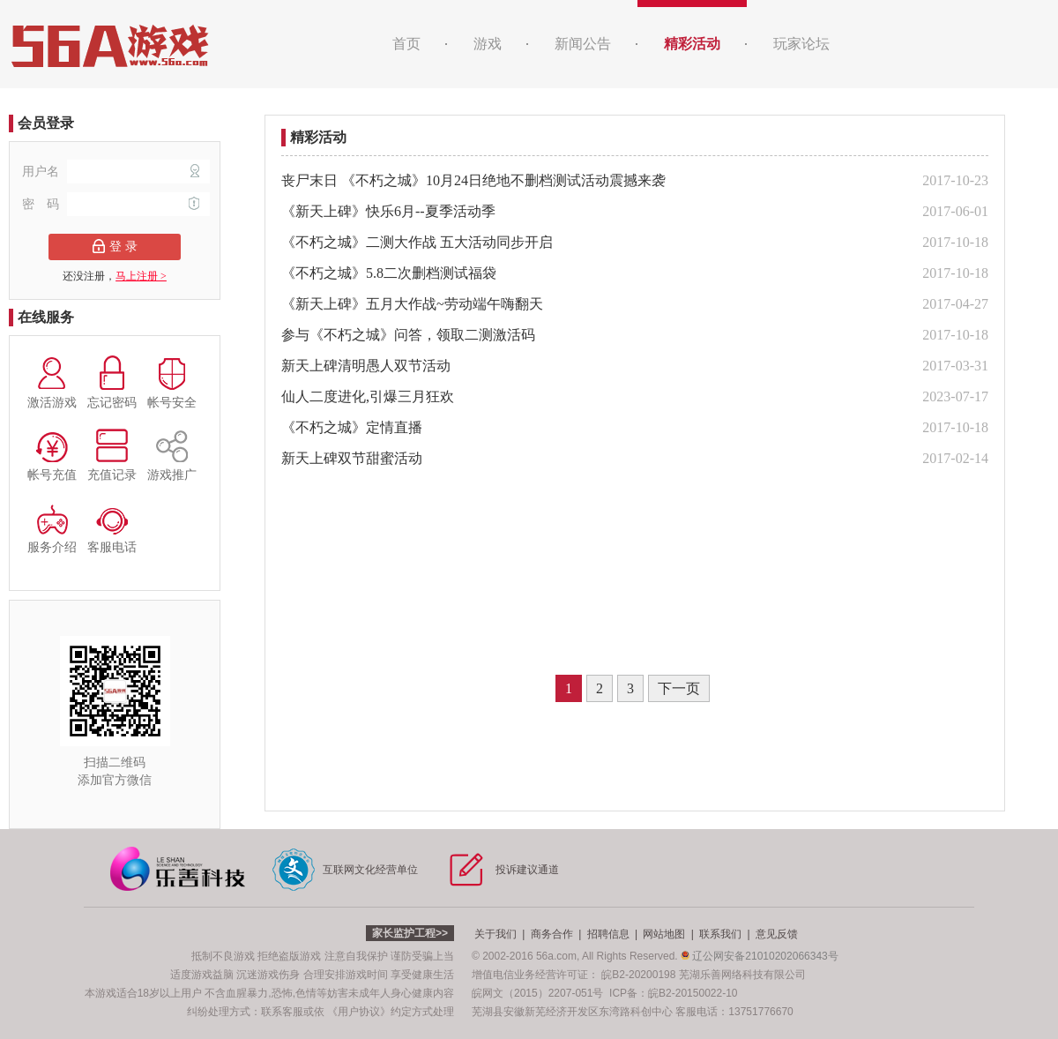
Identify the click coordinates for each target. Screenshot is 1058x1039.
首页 (406, 43)
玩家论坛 (801, 43)
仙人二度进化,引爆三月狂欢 (367, 396)
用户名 (116, 171)
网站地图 (664, 934)
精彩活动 (692, 43)
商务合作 (552, 934)
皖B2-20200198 (638, 974)
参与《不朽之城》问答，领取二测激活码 (408, 334)
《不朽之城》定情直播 (351, 427)
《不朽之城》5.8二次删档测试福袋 (388, 272)
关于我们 (495, 934)
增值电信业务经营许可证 (530, 974)
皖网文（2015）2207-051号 (537, 993)
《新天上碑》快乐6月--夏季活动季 (388, 211)
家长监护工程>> (410, 933)
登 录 (115, 246)
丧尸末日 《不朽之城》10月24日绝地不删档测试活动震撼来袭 (473, 180)
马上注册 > (141, 276)
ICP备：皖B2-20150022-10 (673, 993)
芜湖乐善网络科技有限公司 (742, 974)
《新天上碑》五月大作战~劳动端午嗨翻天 (412, 303)
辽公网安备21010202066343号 (759, 956)
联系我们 (720, 934)
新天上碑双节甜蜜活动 (351, 458)
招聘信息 (608, 934)
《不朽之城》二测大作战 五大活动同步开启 (417, 242)
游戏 (487, 43)
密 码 (116, 204)
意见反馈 (777, 934)
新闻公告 (583, 43)
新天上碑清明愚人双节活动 (366, 365)
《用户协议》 (359, 1011)
